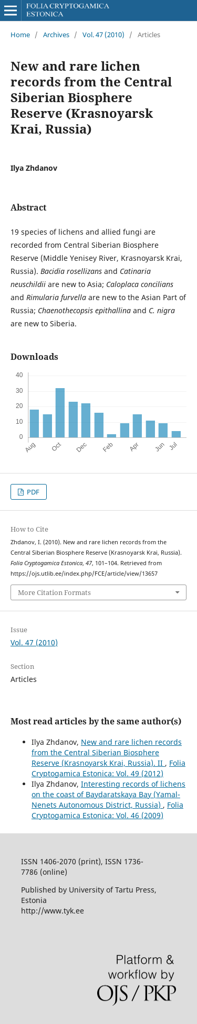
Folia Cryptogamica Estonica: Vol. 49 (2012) (108, 768)
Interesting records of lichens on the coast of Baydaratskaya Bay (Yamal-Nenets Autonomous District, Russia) (108, 794)
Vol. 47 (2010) (103, 34)
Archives (56, 34)
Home (20, 34)
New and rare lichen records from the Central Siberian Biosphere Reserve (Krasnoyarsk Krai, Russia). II (107, 752)
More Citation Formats (54, 592)
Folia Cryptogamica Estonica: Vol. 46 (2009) (107, 810)
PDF (32, 492)
